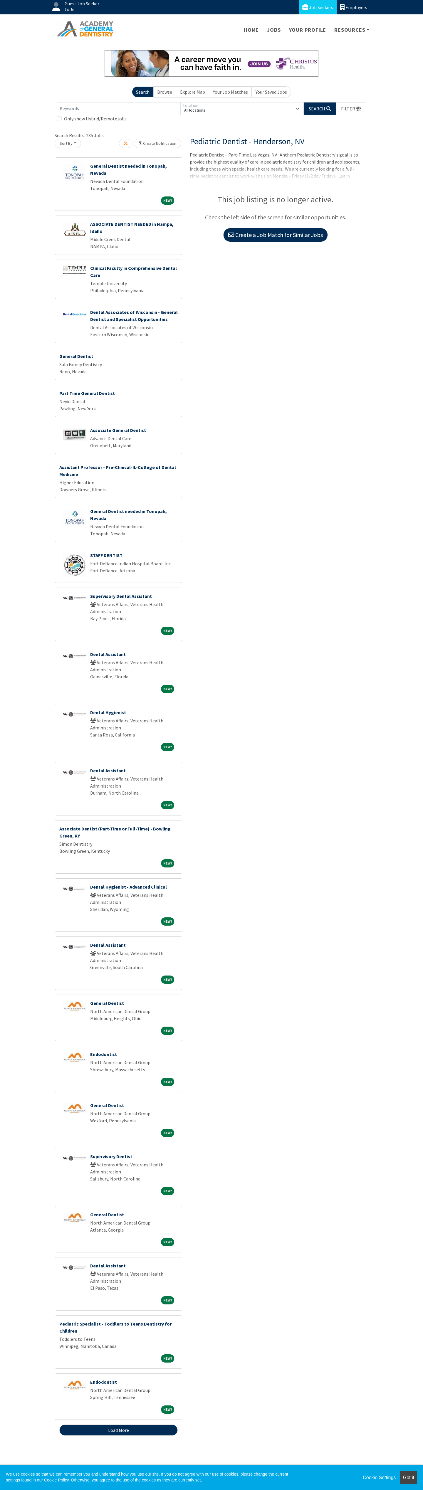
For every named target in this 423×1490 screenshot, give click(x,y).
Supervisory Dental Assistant (121, 596)
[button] (351, 108)
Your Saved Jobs (271, 92)
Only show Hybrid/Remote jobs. (95, 119)
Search (143, 92)
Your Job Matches (230, 92)
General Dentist (76, 356)
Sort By (66, 143)
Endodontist (103, 1054)
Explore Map (192, 92)
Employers (353, 7)
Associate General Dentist (118, 430)
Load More (118, 1430)
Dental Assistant (108, 654)
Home (251, 29)
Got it (408, 1477)
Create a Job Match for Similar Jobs (275, 234)
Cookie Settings (379, 1477)
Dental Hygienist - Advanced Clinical (128, 887)
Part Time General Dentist (87, 393)
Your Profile (307, 29)
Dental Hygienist (108, 712)
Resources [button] (349, 29)
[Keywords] (118, 108)
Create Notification (157, 143)
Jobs (274, 29)
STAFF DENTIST (106, 555)
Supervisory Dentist (111, 1156)
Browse (164, 92)
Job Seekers (317, 7)
